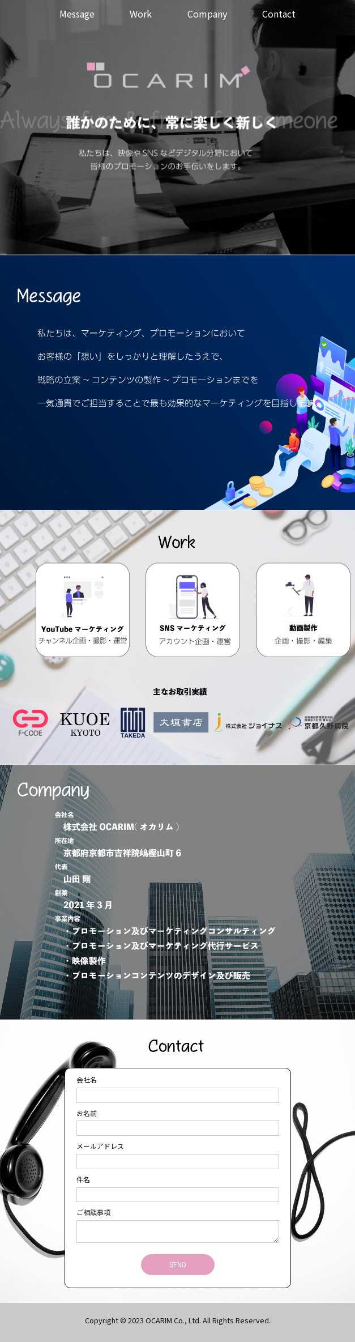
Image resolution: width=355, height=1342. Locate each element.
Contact (279, 13)
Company (207, 13)
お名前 (86, 1113)
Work (141, 13)
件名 (83, 1179)
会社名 (86, 1079)
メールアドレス (100, 1146)
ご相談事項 (93, 1212)
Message (77, 13)
